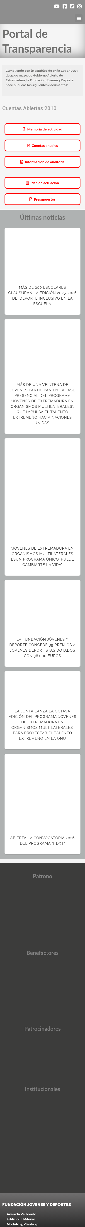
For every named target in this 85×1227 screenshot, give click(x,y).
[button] (79, 18)
